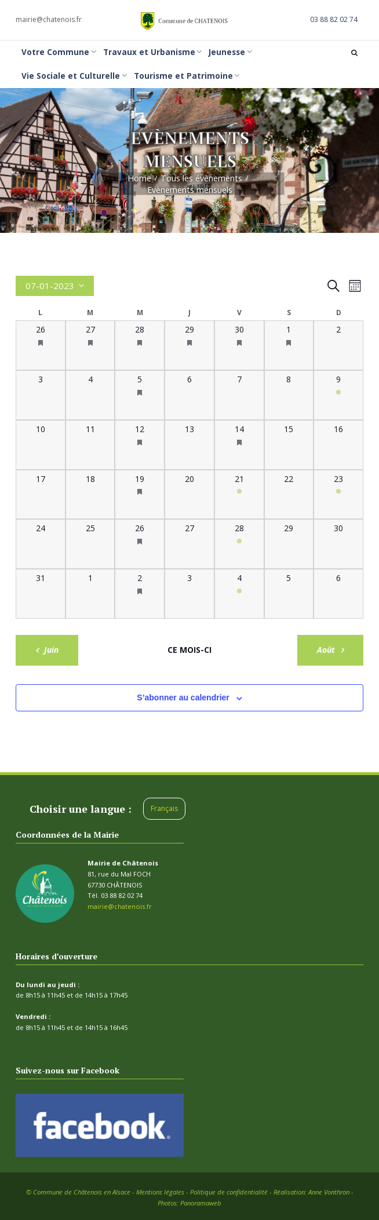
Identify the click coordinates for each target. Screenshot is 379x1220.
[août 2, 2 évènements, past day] (139, 593)
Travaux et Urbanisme (149, 52)
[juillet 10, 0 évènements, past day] (40, 445)
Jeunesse (227, 52)
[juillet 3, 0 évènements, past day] (40, 395)
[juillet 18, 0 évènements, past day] (90, 494)
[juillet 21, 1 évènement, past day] (239, 494)
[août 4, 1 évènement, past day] (239, 593)
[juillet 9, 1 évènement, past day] (338, 395)
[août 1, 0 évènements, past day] (90, 593)
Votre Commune (55, 52)
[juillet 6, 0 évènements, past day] (189, 395)
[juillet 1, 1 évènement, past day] (289, 345)
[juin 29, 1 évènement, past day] (189, 345)
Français (164, 808)
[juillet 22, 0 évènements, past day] (289, 494)
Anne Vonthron (328, 1191)
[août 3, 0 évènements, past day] (189, 593)
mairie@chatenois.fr (49, 19)
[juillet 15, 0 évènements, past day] (289, 445)
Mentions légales (160, 1191)
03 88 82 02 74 (334, 19)
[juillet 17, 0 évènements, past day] (40, 494)
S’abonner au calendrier (183, 697)
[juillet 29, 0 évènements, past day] (289, 544)
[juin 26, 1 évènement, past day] (40, 345)
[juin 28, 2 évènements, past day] (139, 345)
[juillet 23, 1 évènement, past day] (338, 494)
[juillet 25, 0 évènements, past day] (90, 544)
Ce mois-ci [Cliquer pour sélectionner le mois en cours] (189, 649)
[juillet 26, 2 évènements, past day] (139, 544)
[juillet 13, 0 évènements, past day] (189, 445)
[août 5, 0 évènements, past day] (289, 593)
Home (139, 178)
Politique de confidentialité (229, 1191)
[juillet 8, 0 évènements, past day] (289, 395)
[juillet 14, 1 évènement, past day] (239, 445)
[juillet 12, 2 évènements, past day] (139, 445)
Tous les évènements (201, 178)
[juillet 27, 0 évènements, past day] (189, 544)
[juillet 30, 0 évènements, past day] (338, 544)
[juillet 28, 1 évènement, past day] (239, 544)
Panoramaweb (200, 1202)
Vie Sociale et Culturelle (70, 76)
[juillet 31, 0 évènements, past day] (40, 593)
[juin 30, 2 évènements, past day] (239, 345)
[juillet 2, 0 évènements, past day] (338, 345)
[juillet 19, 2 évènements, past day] (139, 494)
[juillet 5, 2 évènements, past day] (139, 395)
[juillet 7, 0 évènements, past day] (239, 395)
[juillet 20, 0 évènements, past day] (189, 494)
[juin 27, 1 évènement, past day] (90, 345)
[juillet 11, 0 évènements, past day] (90, 445)
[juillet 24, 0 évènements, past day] (40, 544)
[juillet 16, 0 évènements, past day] (338, 445)
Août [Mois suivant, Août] (325, 649)
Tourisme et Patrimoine (183, 76)
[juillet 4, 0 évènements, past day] (90, 395)
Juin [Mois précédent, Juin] (52, 649)
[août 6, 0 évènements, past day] (338, 593)
